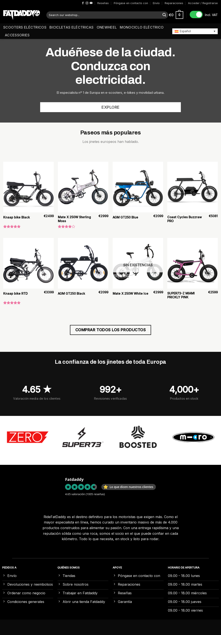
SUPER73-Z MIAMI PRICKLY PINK (181, 295)
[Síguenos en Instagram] (87, 3)
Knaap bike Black (16, 217)
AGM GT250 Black (71, 293)
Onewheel (107, 27)
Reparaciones (174, 3)
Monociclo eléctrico (142, 27)
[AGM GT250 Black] (83, 263)
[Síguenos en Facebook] (83, 3)
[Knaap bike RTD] (28, 263)
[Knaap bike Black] (28, 187)
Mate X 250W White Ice (130, 293)
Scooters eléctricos (24, 27)
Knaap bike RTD (15, 293)
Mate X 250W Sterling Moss (74, 219)
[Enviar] (164, 15)
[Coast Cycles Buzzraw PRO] (192, 187)
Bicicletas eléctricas (71, 27)
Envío (156, 3)
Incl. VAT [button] (211, 15)
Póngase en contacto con (131, 3)
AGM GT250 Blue (125, 217)
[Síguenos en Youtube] (91, 3)
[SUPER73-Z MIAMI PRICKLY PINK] (192, 263)
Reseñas (103, 3)
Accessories (17, 35)
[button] (195, 31)
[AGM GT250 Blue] (138, 187)
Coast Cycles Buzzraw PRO (184, 219)
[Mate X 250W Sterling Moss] (83, 187)
